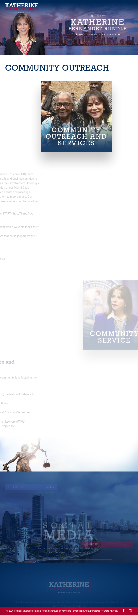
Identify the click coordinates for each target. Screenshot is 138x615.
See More (42, 487)
